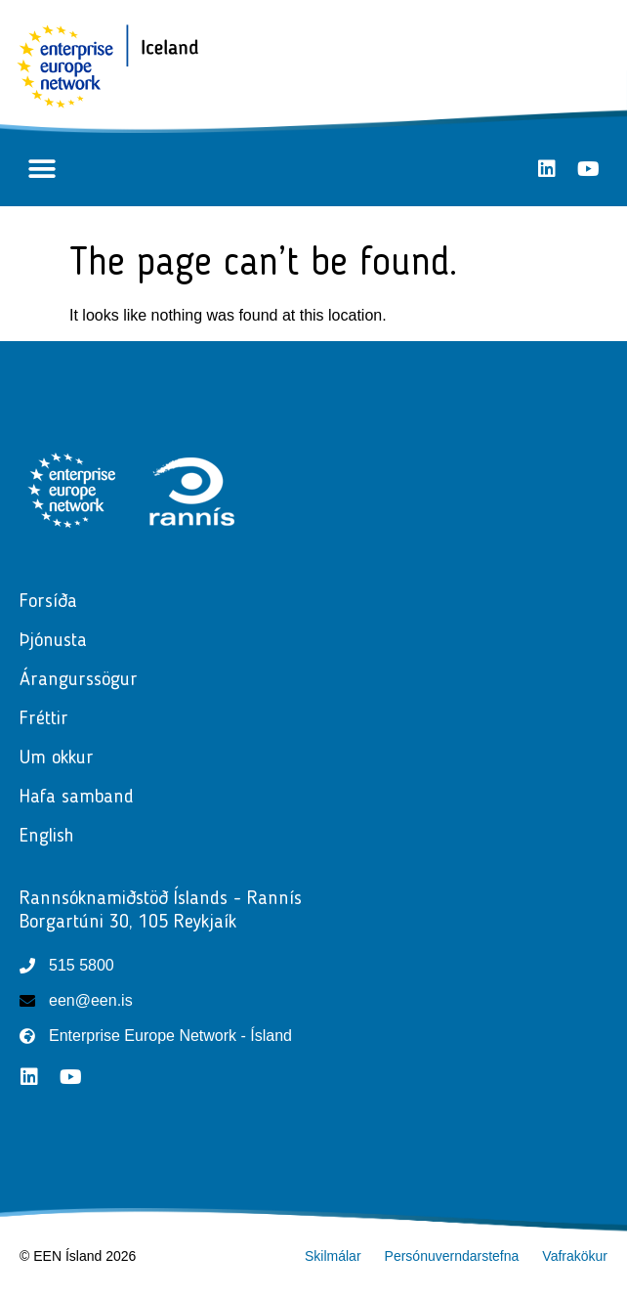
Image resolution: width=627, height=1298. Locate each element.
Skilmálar (333, 1256)
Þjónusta (58, 641)
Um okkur (57, 758)
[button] (41, 170)
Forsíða (48, 602)
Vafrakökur (574, 1256)
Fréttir (49, 719)
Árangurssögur (79, 680)
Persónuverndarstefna (452, 1256)
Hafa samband (77, 797)
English (47, 836)
